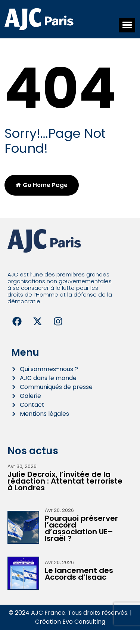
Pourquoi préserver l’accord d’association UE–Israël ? (81, 528)
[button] (127, 25)
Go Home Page (42, 185)
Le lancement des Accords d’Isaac (79, 573)
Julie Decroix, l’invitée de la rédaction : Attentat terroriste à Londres (64, 481)
